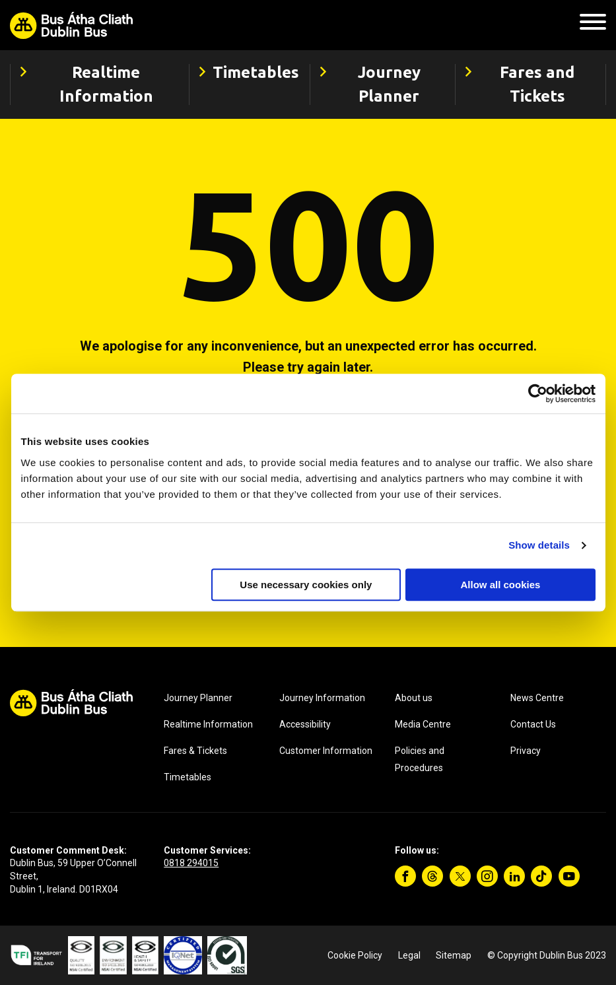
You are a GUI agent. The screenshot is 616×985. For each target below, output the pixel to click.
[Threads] (432, 876)
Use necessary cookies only (306, 584)
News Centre (537, 698)
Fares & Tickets (195, 750)
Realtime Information (208, 724)
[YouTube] (569, 876)
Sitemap (453, 955)
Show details (539, 545)
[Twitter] (460, 876)
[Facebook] (405, 876)
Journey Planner (198, 698)
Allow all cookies (501, 584)
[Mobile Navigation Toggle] (593, 25)
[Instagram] (487, 876)
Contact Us (533, 724)
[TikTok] (541, 876)
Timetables (187, 777)
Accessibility (305, 724)
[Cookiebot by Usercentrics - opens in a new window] (538, 393)
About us (413, 698)
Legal (409, 955)
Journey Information (322, 698)
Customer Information (325, 750)
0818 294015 (191, 863)
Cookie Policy (354, 955)
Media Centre (423, 724)
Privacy (525, 750)
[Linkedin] (514, 876)
